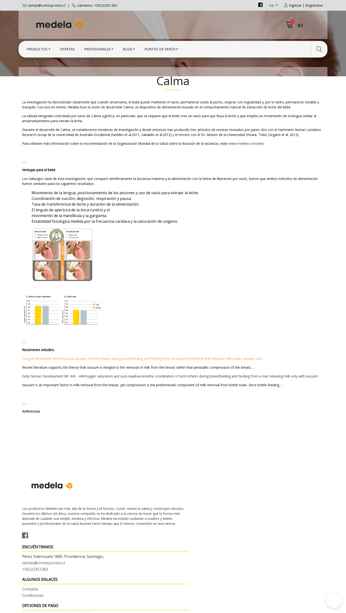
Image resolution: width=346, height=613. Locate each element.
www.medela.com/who (246, 170)
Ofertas (67, 48)
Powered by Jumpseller (214, 608)
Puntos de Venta (159, 48)
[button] (333, 600)
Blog (127, 48)
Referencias (31, 437)
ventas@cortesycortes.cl (46, 5)
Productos (37, 48)
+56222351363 (112, 530)
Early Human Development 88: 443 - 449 (53, 402)
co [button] (272, 5)
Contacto (185, 511)
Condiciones (187, 518)
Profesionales (97, 48)
